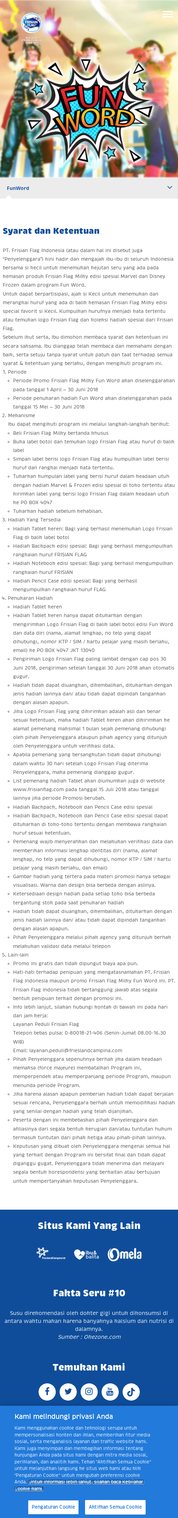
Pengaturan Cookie (53, 1507)
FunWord (18, 188)
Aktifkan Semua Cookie (115, 1507)
